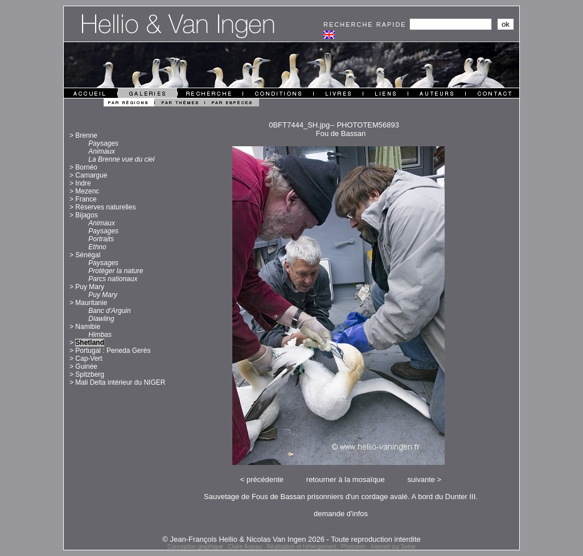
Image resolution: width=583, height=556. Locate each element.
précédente (265, 479)
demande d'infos (341, 513)
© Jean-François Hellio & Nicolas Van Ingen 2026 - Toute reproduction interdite (291, 539)
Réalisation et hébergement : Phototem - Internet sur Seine (341, 546)
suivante (421, 479)
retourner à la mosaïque (345, 479)
